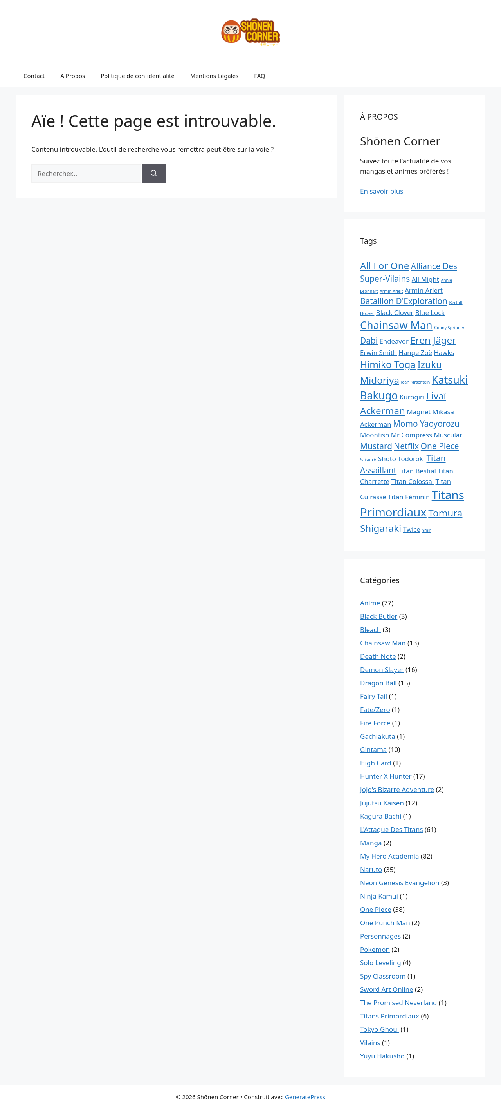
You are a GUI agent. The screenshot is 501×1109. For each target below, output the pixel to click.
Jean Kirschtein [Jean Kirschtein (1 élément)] (415, 382)
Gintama (373, 749)
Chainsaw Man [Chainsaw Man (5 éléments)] (396, 325)
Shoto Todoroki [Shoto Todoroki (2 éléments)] (401, 458)
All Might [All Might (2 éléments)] (425, 279)
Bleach (370, 629)
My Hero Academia (389, 856)
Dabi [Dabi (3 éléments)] (369, 340)
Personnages (380, 935)
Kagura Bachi (380, 816)
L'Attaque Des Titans (391, 829)
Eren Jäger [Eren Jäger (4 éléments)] (433, 339)
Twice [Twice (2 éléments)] (411, 529)
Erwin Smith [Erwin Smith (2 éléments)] (378, 352)
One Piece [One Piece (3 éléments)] (440, 445)
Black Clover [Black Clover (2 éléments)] (395, 312)
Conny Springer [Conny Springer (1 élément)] (449, 327)
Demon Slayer (382, 669)
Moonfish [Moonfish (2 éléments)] (374, 434)
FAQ (259, 76)
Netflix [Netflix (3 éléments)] (406, 445)
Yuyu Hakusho (382, 1055)
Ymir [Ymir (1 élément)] (426, 530)
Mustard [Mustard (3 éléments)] (376, 445)
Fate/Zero (375, 709)
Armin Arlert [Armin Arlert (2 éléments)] (424, 290)
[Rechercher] (154, 173)
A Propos (72, 76)
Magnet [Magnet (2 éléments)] (419, 411)
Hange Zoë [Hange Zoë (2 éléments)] (416, 352)
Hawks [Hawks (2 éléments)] (444, 352)
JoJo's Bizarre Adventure (397, 789)
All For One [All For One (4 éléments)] (384, 265)
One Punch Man (385, 922)
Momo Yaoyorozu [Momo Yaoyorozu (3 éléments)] (426, 423)
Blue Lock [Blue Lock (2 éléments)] (430, 312)
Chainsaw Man (383, 642)
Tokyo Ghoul (379, 1029)
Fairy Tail (373, 696)
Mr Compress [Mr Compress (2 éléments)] (411, 434)
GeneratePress (305, 1097)
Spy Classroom (383, 975)
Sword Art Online (386, 989)
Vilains (370, 1042)
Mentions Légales (214, 76)
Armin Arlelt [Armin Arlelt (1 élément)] (391, 291)
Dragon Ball (378, 682)
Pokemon (375, 949)
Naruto (371, 869)
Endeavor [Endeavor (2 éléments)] (394, 341)
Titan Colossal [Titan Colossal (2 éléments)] (412, 481)
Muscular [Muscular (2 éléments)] (448, 434)
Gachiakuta (377, 736)
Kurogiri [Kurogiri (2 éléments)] (412, 396)
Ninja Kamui (379, 896)
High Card (375, 762)
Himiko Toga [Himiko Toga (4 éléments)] (388, 364)
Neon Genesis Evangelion (400, 882)
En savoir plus (381, 191)
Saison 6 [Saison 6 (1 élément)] (368, 459)
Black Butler (378, 616)
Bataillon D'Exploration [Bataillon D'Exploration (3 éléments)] (403, 300)
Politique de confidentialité (137, 76)
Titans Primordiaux (389, 1015)
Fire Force (375, 722)
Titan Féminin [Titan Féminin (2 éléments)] (409, 496)
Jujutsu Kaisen (382, 802)
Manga (371, 842)
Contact (34, 76)
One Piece (375, 909)
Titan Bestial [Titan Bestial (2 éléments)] (417, 470)
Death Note (378, 656)
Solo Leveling (380, 962)
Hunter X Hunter (386, 776)
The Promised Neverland (398, 1002)
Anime (370, 602)
